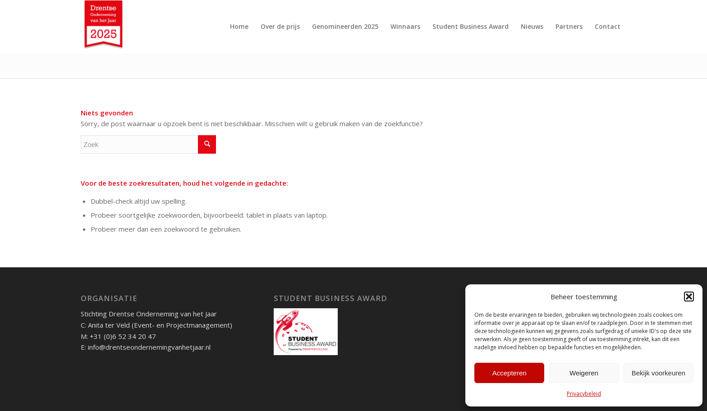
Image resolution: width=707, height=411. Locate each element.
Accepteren (509, 373)
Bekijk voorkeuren (658, 373)
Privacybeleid (584, 393)
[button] (688, 296)
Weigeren (583, 373)
